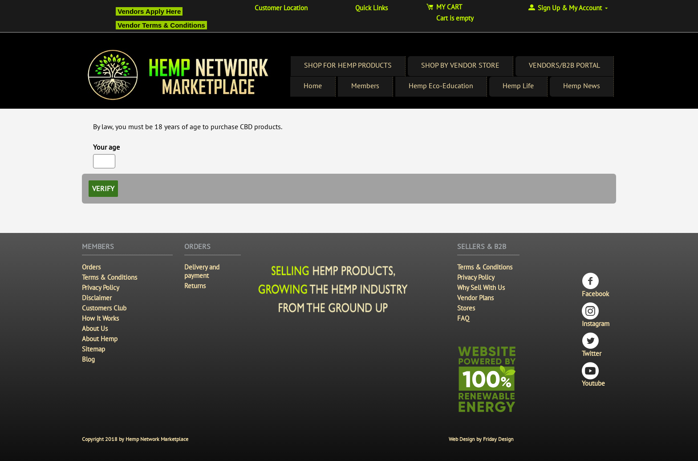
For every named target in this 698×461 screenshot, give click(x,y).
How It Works (100, 318)
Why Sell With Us (481, 287)
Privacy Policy (100, 287)
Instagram (595, 315)
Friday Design (498, 439)
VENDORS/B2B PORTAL (564, 65)
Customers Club (104, 308)
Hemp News (581, 85)
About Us (95, 328)
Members (365, 85)
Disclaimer (97, 298)
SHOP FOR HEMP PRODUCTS (348, 65)
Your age (106, 147)
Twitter (591, 345)
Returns (195, 285)
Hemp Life (518, 85)
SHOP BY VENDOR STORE (460, 65)
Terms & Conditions (109, 277)
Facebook (595, 285)
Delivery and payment (201, 271)
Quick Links (371, 8)
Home (313, 85)
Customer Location (281, 8)
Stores (466, 308)
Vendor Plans (475, 298)
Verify (103, 188)
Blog (88, 359)
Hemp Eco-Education (441, 85)
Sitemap (93, 349)
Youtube (593, 375)
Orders (91, 267)
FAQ (463, 318)
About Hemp (100, 339)
